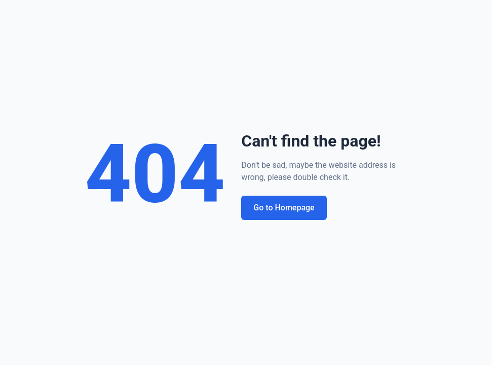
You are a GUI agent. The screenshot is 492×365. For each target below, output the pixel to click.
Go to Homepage (283, 207)
